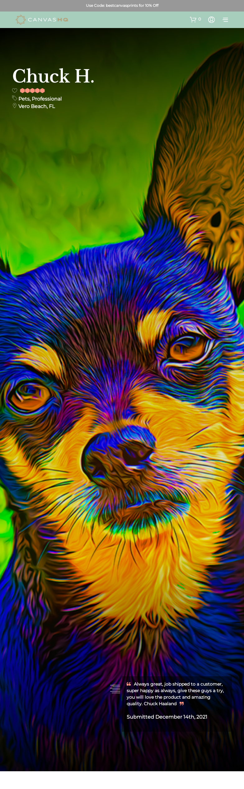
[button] (195, 19)
